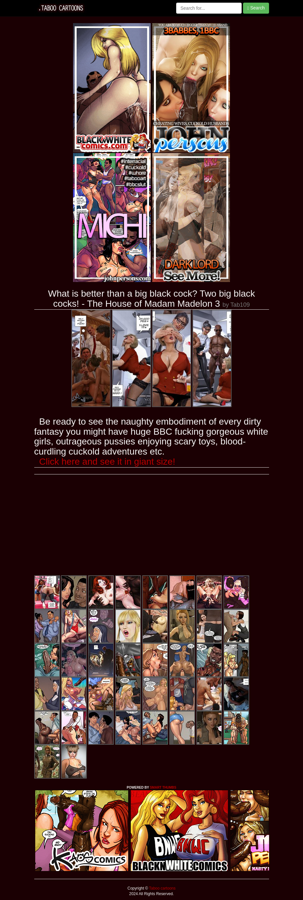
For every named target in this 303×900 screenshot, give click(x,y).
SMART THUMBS (163, 787)
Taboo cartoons (161, 888)
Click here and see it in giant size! (107, 462)
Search (256, 8)
